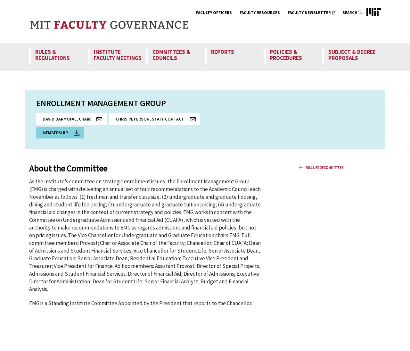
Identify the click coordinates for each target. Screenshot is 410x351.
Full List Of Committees (324, 167)
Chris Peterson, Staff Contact (158, 120)
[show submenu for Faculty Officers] (235, 13)
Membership (61, 133)
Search (349, 12)
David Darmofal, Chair (75, 120)
